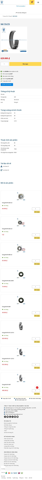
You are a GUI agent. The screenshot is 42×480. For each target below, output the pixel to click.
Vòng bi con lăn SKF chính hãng (11, 459)
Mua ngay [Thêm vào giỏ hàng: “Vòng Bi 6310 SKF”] (37, 393)
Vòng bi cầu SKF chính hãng (10, 456)
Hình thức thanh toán (8, 444)
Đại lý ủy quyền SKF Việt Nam (10, 423)
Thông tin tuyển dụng (9, 428)
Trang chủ (5, 16)
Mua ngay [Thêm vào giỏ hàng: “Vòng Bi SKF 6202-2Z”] (37, 237)
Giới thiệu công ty (8, 425)
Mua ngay (25, 64)
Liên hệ (30, 477)
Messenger (3, 475)
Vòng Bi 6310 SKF (6, 384)
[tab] (21, 6)
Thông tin (21, 477)
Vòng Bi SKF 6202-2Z (7, 228)
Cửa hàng (3, 477)
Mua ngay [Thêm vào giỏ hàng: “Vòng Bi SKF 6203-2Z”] (37, 212)
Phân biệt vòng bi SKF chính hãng (11, 448)
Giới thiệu (9, 477)
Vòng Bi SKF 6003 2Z (7, 254)
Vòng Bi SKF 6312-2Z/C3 (8, 332)
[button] (38, 2)
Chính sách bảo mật (8, 438)
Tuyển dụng (15, 477)
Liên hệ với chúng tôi (8, 432)
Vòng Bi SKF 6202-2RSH (8, 280)
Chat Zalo (3, 471)
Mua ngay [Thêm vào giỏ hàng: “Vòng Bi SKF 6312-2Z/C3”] (37, 341)
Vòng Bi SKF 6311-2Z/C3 (8, 358)
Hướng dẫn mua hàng (9, 440)
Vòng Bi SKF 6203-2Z (7, 202)
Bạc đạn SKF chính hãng (9, 463)
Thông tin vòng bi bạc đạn (10, 427)
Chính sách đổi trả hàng (9, 442)
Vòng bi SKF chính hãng (9, 454)
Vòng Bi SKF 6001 (6, 306)
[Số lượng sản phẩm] (5, 64)
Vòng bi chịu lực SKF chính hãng (11, 458)
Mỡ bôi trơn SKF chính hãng (10, 461)
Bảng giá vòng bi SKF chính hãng (11, 465)
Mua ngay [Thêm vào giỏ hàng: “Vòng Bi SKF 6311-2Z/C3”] (37, 367)
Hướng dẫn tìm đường (9, 446)
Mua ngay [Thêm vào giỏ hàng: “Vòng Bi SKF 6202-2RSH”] (37, 289)
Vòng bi (10, 16)
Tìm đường (3, 467)
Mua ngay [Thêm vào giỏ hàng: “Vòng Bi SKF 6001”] (37, 315)
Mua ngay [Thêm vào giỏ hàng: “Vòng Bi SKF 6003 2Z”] (37, 263)
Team (5, 430)
